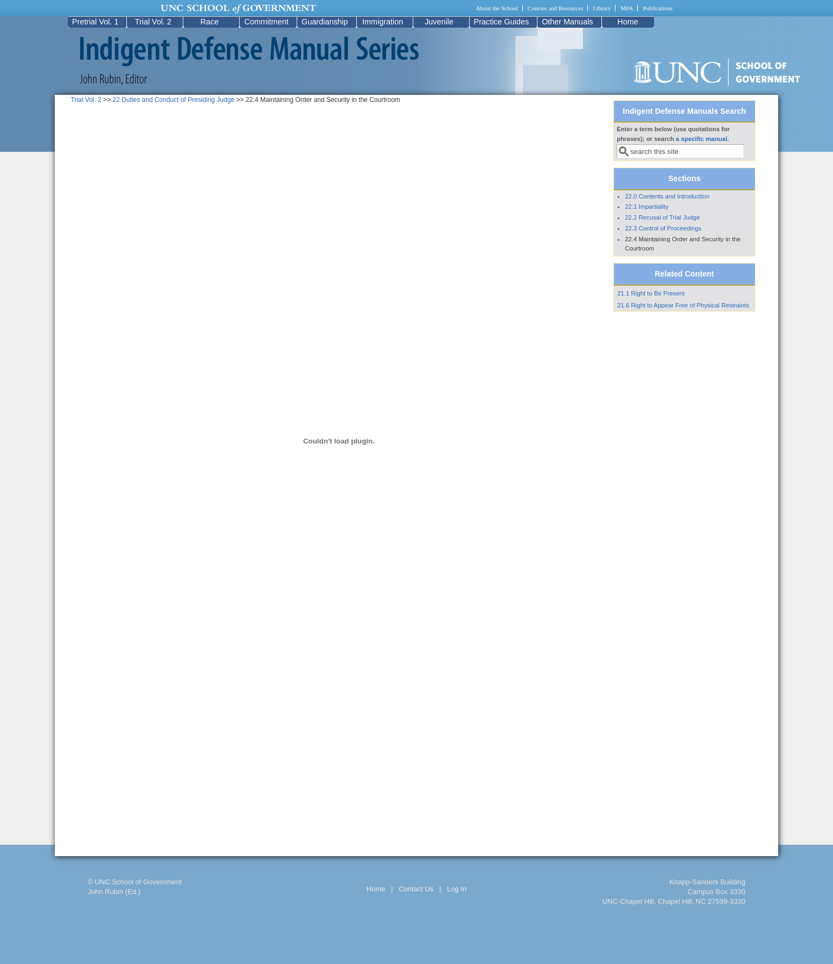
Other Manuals (567, 21)
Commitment (266, 21)
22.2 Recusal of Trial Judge (662, 217)
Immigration (382, 21)
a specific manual (701, 139)
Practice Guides (501, 21)
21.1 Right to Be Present (650, 293)
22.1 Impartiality (646, 206)
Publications (657, 8)
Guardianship (325, 21)
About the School (497, 8)
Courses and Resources (555, 8)
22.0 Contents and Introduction (667, 196)
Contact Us (416, 889)
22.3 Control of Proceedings (663, 228)
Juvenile (439, 21)
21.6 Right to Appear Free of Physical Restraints (683, 305)
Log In (456, 889)
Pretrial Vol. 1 (95, 21)
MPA (626, 8)
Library (602, 8)
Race (210, 21)
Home (627, 21)
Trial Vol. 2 (153, 21)
